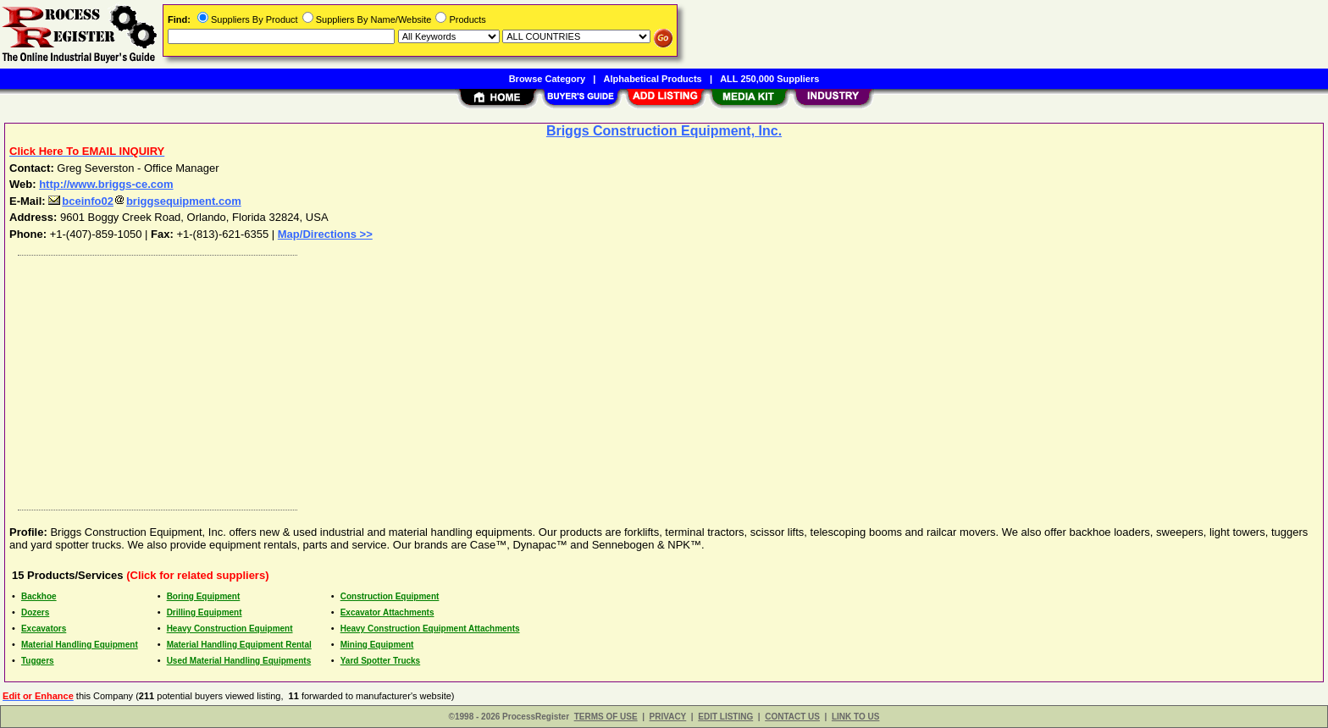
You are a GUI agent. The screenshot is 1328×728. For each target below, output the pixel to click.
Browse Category (547, 79)
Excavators (43, 628)
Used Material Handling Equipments (239, 660)
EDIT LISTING (725, 716)
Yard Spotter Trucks (380, 660)
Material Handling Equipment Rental (239, 644)
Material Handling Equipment (79, 644)
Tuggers (37, 660)
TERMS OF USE (606, 716)
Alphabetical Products (653, 79)
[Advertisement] (519, 378)
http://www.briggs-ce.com (106, 184)
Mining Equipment (377, 644)
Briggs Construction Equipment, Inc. (664, 131)
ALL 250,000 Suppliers (769, 79)
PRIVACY (668, 716)
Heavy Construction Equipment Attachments (430, 628)
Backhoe (39, 596)
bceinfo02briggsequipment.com (144, 201)
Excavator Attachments (387, 612)
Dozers (35, 612)
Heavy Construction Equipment (230, 628)
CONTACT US (792, 716)
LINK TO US (855, 716)
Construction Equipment (390, 596)
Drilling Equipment (204, 612)
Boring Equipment (204, 596)
